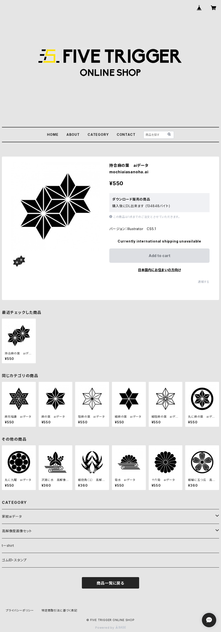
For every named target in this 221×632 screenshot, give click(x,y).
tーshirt (8, 545)
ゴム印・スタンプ (14, 560)
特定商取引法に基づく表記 (59, 610)
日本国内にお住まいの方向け (159, 270)
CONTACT (126, 134)
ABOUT (73, 134)
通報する (204, 282)
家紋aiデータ (12, 516)
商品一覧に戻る (110, 583)
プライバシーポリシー (20, 610)
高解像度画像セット (17, 531)
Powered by (110, 627)
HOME (52, 134)
